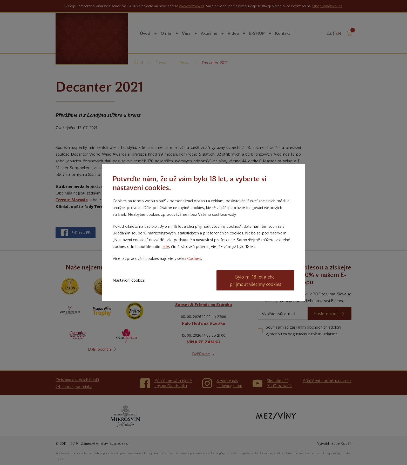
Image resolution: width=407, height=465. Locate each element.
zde (165, 246)
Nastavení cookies (129, 280)
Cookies (194, 258)
